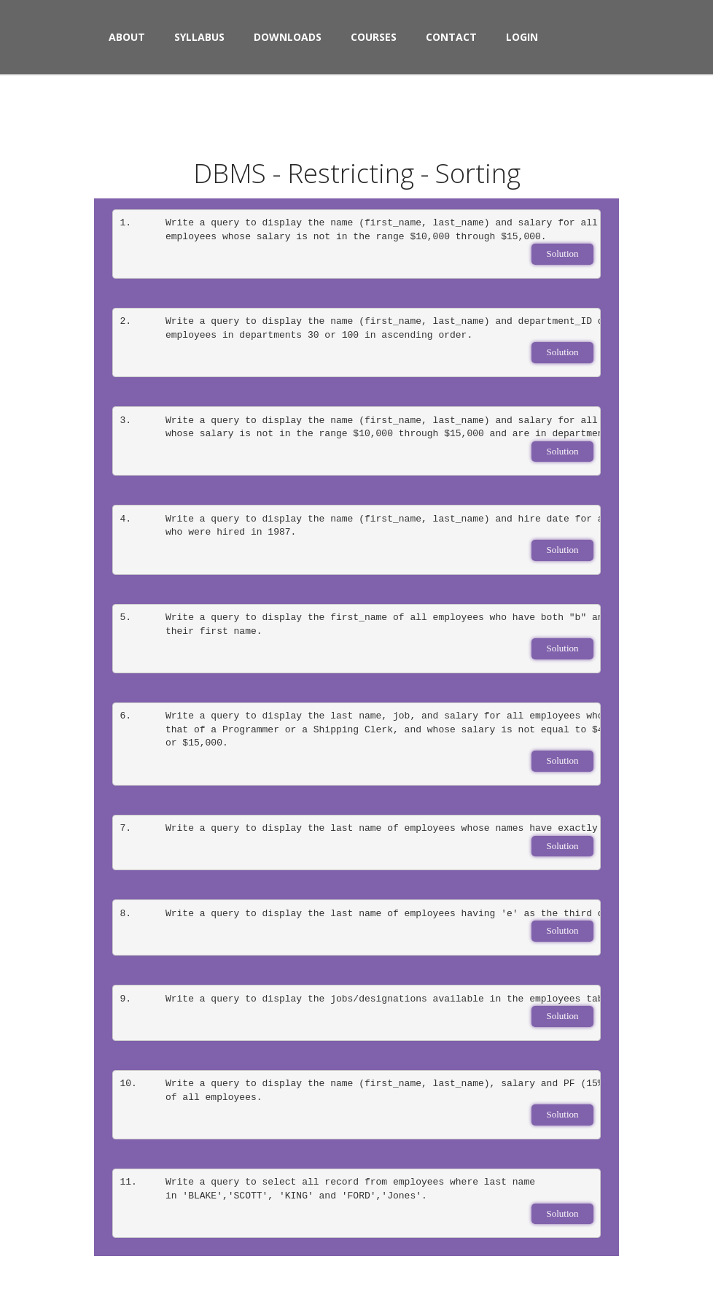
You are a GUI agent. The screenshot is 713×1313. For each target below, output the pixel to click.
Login (522, 37)
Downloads (288, 37)
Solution (562, 253)
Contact (451, 37)
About (127, 37)
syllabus (199, 37)
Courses (374, 37)
